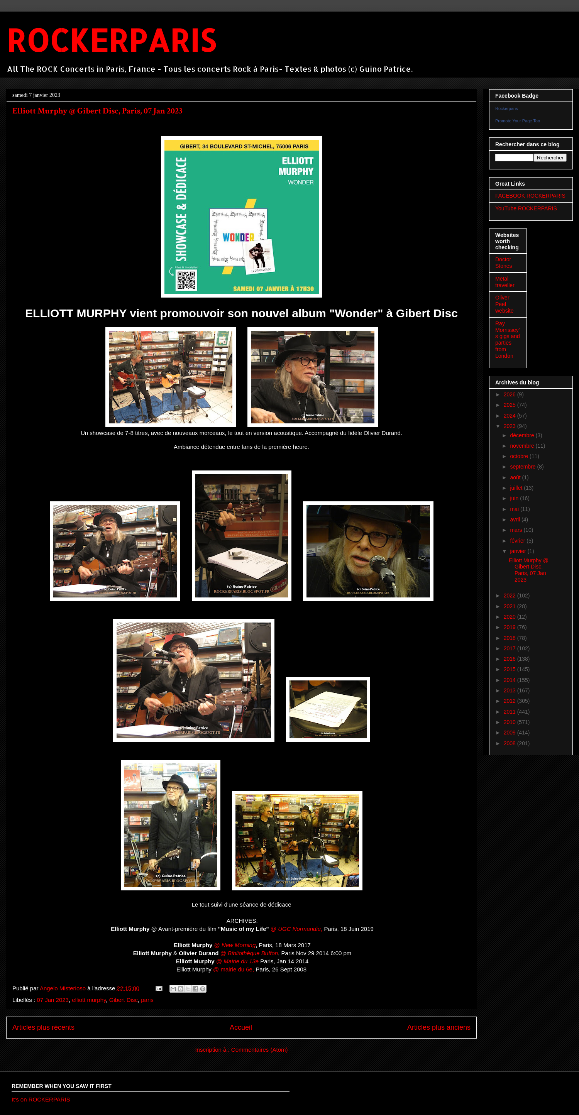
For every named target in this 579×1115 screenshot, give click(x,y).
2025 (510, 405)
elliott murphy (89, 1000)
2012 (510, 701)
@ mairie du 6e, (233, 969)
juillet (517, 488)
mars (516, 530)
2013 (510, 690)
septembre (523, 467)
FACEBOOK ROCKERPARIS (530, 196)
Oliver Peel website (504, 304)
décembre (522, 435)
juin (515, 498)
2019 (510, 627)
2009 (510, 732)
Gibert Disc (123, 1000)
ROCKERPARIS (111, 40)
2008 (510, 743)
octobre (520, 456)
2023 (510, 426)
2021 (510, 606)
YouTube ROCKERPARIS (526, 208)
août (516, 477)
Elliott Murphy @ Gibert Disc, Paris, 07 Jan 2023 (97, 111)
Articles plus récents (43, 1027)
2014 (510, 680)
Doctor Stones (503, 262)
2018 (510, 638)
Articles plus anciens (439, 1027)
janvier (518, 551)
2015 (510, 669)
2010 (510, 722)
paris (147, 1000)
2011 (510, 712)
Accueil (241, 1027)
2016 (510, 659)
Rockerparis (506, 108)
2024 (510, 416)
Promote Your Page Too (517, 120)
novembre (522, 446)
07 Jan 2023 (53, 1000)
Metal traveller (505, 282)
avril (515, 519)
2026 (510, 394)
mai (515, 509)
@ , (296, 929)
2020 (510, 617)
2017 (510, 648)
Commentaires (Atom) (259, 1049)
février (518, 541)
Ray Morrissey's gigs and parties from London (507, 339)
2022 (510, 595)
